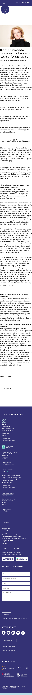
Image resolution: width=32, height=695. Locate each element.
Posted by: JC (23, 60)
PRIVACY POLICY (5, 686)
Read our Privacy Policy (8, 650)
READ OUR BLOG (9, 640)
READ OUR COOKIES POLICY (15, 686)
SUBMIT (6, 614)
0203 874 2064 (24, 3)
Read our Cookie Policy (8, 646)
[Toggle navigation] (3, 2)
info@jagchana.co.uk (9, 440)
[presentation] (15, 605)
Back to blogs (7, 388)
